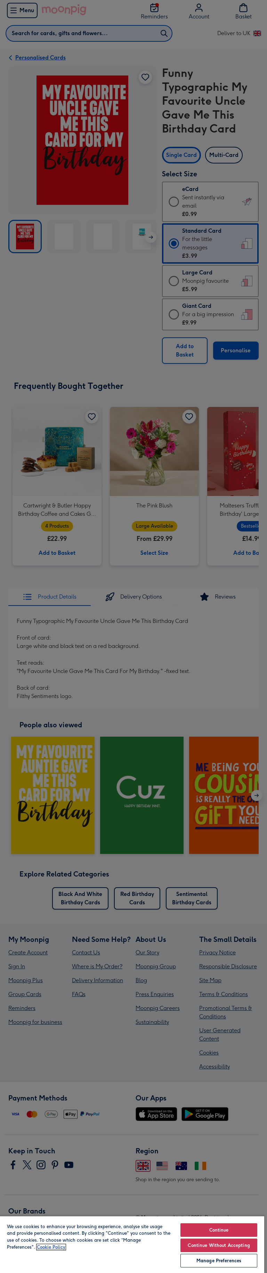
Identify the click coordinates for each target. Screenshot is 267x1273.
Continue (219, 1230)
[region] (132, 1244)
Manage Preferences (218, 1260)
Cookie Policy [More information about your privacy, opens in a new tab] (51, 1247)
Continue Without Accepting (219, 1245)
